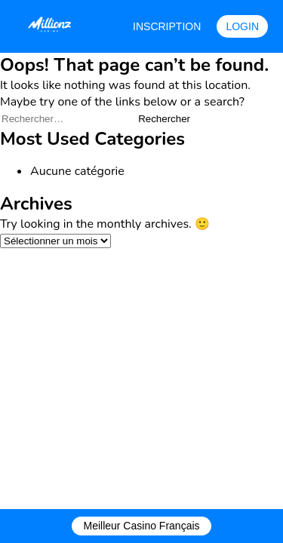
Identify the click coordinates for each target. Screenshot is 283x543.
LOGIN (242, 26)
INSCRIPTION (167, 26)
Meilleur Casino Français (141, 526)
